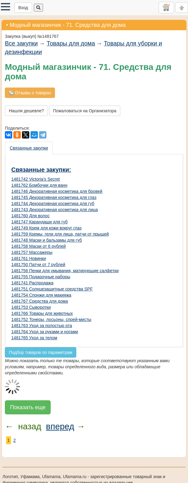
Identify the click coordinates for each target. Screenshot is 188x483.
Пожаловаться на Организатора (85, 110)
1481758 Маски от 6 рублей (38, 246)
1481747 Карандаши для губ (39, 221)
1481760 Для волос (30, 215)
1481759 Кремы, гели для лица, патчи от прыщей (60, 234)
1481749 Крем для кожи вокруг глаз (46, 227)
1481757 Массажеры (31, 252)
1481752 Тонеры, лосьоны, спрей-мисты (51, 319)
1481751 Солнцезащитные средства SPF (52, 289)
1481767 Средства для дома (39, 301)
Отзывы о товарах (30, 93)
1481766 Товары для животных (42, 313)
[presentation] (29, 148)
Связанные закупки (29, 148)
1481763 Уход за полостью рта (41, 325)
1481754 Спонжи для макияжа (41, 295)
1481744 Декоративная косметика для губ (52, 203)
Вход (23, 7)
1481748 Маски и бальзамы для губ (46, 240)
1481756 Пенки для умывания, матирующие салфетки (65, 270)
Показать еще (27, 407)
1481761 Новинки (28, 258)
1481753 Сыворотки (31, 307)
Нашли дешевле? (26, 110)
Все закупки (21, 43)
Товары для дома (71, 43)
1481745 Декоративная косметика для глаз (53, 197)
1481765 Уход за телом (34, 337)
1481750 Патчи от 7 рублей (38, 264)
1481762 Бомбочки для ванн (39, 185)
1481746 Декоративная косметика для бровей (56, 191)
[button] (5, 6)
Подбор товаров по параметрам (40, 352)
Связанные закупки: (41, 169)
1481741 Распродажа (32, 282)
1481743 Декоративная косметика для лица (54, 209)
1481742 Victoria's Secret (35, 179)
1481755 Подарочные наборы (40, 276)
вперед (60, 426)
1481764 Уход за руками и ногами (44, 331)
